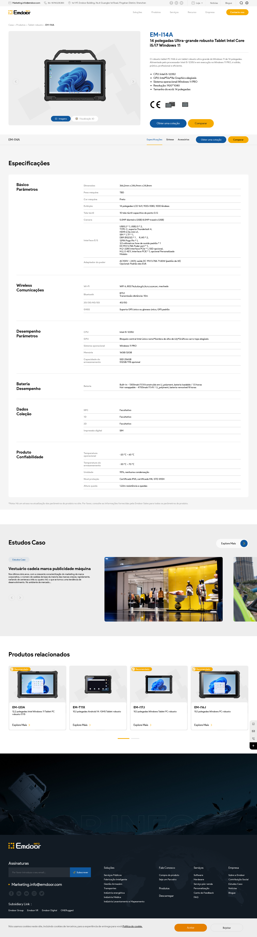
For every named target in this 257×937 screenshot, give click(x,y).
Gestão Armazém (113, 884)
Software (198, 875)
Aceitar (190, 927)
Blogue (231, 892)
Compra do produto (169, 875)
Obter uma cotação (211, 139)
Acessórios (183, 139)
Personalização (201, 888)
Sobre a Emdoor (236, 875)
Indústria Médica (112, 897)
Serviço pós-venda (203, 884)
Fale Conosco (167, 867)
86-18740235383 (56, 2)
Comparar (238, 139)
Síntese (170, 139)
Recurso (194, 12)
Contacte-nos (237, 12)
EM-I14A (49, 25)
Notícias (232, 888)
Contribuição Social (238, 879)
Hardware (199, 879)
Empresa (212, 12)
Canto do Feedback (204, 892)
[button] (15, 81)
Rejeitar (227, 928)
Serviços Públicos (113, 875)
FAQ (196, 897)
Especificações (154, 139)
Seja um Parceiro (167, 879)
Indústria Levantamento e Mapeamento (124, 901)
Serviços (176, 12)
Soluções (139, 12)
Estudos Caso (235, 884)
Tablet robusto (35, 25)
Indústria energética (114, 892)
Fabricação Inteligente (115, 879)
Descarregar (166, 895)
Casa (11, 25)
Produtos (158, 12)
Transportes (110, 888)
